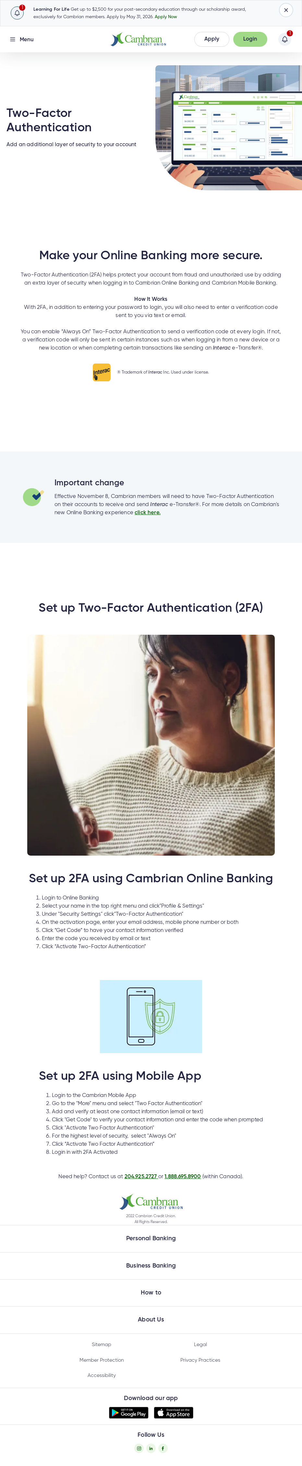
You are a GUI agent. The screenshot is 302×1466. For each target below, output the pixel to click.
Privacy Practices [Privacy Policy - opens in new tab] (200, 1360)
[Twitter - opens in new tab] (151, 1448)
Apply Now (166, 17)
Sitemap (101, 1344)
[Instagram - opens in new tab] (139, 1448)
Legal (200, 1344)
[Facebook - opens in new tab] (163, 1448)
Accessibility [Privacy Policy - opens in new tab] (102, 1375)
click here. (148, 513)
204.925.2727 (141, 1176)
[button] (211, 39)
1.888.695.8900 (182, 1176)
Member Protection (101, 1360)
